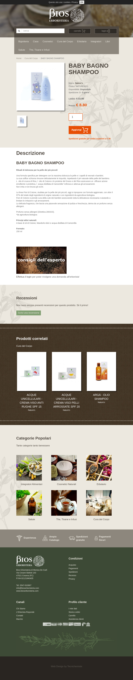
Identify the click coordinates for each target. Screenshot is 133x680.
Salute (21, 50)
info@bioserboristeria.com (27, 588)
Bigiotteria (23, 41)
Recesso (72, 575)
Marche (19, 619)
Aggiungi (79, 130)
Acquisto (72, 565)
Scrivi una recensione (28, 313)
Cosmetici (48, 41)
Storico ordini (74, 612)
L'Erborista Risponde (25, 612)
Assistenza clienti (76, 619)
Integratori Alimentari (31, 484)
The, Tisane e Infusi (39, 50)
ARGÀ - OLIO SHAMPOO (101, 396)
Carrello (72, 615)
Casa (35, 41)
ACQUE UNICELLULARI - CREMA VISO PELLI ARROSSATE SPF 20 (66, 400)
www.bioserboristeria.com (27, 591)
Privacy (74, 2)
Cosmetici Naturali (66, 484)
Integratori (96, 41)
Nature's (79, 83)
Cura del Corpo (65, 41)
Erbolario (82, 41)
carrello (79, 31)
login (106, 31)
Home (18, 58)
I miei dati (73, 608)
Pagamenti (73, 568)
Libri (108, 41)
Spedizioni (73, 572)
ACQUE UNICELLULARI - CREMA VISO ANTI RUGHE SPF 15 (32, 400)
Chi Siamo (20, 608)
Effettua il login (24, 276)
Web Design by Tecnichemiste (66, 666)
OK (81, 2)
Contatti (19, 615)
